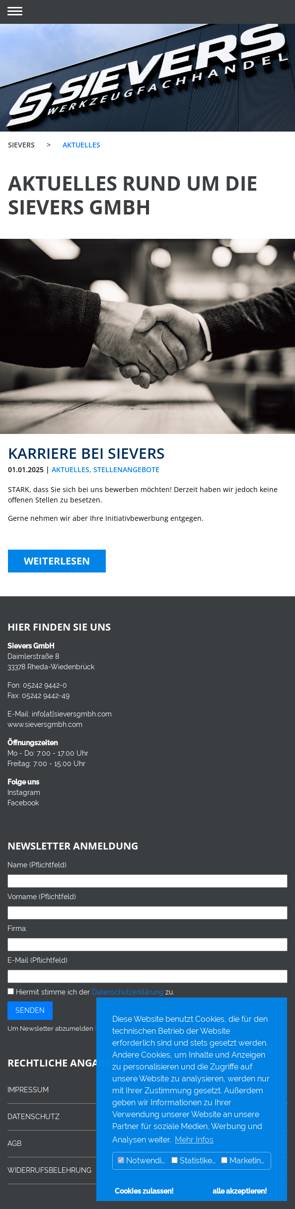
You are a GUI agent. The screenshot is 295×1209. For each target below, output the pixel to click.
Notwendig (142, 1160)
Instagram (23, 792)
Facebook (23, 803)
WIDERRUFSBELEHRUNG (49, 1170)
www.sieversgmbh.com (44, 724)
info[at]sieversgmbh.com (72, 714)
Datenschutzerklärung (127, 992)
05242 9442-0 (45, 685)
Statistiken (194, 1160)
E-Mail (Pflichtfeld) (37, 960)
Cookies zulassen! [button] (144, 1191)
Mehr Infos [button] (194, 1139)
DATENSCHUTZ (33, 1117)
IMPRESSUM (28, 1090)
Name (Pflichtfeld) (37, 865)
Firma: (17, 928)
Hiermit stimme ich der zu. (90, 992)
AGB (14, 1143)
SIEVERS (21, 144)
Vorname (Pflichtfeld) (41, 897)
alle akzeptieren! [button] (240, 1191)
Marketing (243, 1160)
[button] (14, 12)
